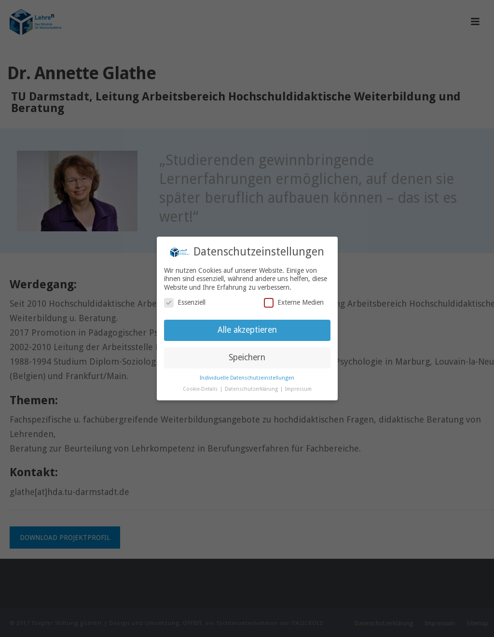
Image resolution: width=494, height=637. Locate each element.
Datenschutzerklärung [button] (252, 389)
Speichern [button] (247, 357)
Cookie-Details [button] (201, 389)
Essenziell (185, 302)
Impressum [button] (298, 389)
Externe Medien (294, 302)
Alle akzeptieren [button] (247, 330)
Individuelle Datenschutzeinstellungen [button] (247, 378)
